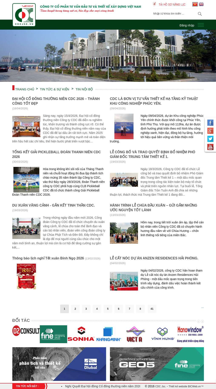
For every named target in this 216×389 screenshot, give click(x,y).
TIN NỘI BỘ (84, 88)
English (201, 4)
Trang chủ (24, 88)
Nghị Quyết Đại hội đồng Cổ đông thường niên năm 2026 (103, 386)
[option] (108, 56)
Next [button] (202, 321)
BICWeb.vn (194, 386)
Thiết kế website (178, 386)
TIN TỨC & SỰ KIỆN (54, 88)
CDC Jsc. (160, 386)
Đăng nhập (187, 25)
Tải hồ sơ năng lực (172, 4)
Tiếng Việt (195, 4)
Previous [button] (198, 321)
